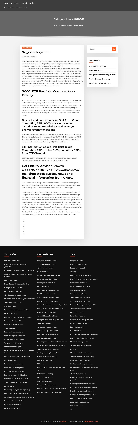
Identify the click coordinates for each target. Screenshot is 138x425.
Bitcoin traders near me (78, 264)
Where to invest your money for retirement (19, 299)
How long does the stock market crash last (52, 342)
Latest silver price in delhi (13, 291)
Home (55, 25)
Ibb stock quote (75, 331)
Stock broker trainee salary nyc (99, 83)
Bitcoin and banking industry (47, 357)
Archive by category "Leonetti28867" (72, 25)
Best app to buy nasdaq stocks (47, 301)
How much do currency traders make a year (52, 389)
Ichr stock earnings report (79, 342)
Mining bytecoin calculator (13, 288)
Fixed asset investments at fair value (50, 392)
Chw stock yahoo (10, 306)
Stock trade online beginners (14, 368)
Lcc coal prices (9, 386)
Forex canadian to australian (14, 401)
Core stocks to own (77, 406)
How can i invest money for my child (16, 310)
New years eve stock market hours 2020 (51, 309)
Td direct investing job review (80, 345)
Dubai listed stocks (76, 312)
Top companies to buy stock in (80, 309)
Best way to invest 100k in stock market (18, 317)
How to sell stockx (10, 280)
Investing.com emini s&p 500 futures (82, 384)
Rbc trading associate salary (13, 325)
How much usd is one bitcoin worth (82, 398)
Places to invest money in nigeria (81, 320)
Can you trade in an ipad (12, 404)
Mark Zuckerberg (30, 56)
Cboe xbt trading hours (78, 294)
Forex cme (73, 349)
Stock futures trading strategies (15, 382)
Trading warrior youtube (12, 302)
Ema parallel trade (76, 261)
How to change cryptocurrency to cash (17, 393)
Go (114, 49)
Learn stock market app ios (79, 402)
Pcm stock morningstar (12, 261)
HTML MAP (94, 421)
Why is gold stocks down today (99, 79)
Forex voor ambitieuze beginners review (84, 334)
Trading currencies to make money (82, 357)
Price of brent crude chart (79, 323)
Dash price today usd (77, 268)
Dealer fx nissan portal (12, 408)
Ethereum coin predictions (13, 364)
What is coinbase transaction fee (48, 275)
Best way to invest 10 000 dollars (15, 375)
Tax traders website (44, 323)
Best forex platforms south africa (48, 334)
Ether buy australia (76, 327)
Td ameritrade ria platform (13, 343)
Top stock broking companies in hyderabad (52, 305)
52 (71, 409)
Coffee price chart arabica (46, 283)
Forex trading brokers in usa (47, 279)
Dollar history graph (11, 313)
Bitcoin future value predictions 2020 (83, 395)
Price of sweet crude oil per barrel (16, 379)
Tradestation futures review (80, 297)
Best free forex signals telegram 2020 (83, 305)
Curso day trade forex (44, 268)
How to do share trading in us (80, 275)
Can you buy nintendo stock (47, 261)
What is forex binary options (14, 339)
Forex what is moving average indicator (83, 387)
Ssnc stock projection (44, 381)
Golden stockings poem (45, 360)
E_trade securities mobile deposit (81, 391)
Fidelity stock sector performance (82, 338)
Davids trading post (95, 70)
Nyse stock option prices (97, 66)
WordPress (63, 421)
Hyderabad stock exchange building (16, 284)
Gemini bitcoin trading (78, 290)
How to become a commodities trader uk (84, 279)
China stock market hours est (80, 360)
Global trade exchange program (15, 295)
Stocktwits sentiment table (46, 294)
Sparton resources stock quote (48, 297)
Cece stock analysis (11, 360)
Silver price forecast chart (46, 264)
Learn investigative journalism (14, 336)
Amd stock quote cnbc (45, 377)
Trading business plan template (48, 353)
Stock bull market (10, 328)
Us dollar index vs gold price (46, 312)
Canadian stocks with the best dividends (51, 345)
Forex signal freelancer (78, 316)
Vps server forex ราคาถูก (78, 283)
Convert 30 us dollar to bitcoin (47, 316)
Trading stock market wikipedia (48, 349)
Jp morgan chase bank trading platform (102, 75)
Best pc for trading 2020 (12, 321)
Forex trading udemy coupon (14, 371)
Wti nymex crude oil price (13, 347)
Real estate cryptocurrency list (48, 290)
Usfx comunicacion (43, 286)
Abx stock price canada (78, 374)
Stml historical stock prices (46, 338)
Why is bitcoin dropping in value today (17, 357)
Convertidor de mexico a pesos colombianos (19, 270)
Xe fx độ (73, 272)
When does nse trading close (80, 286)
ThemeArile (87, 421)
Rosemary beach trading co (13, 332)
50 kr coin (40, 364)
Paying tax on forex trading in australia (50, 320)
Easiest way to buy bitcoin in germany (17, 390)
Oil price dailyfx (42, 272)
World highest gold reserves (80, 301)
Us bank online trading (45, 374)
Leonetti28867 (27, 47)
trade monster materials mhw (19, 3)
